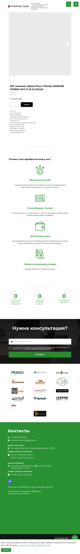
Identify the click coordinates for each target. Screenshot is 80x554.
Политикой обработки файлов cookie (36, 349)
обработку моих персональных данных (39, 347)
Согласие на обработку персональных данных (30, 487)
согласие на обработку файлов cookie (34, 545)
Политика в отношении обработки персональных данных (24, 492)
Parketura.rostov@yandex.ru (24, 440)
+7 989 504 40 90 (19, 437)
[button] (69, 4)
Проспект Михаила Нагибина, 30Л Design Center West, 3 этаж (31, 467)
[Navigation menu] (76, 4)
